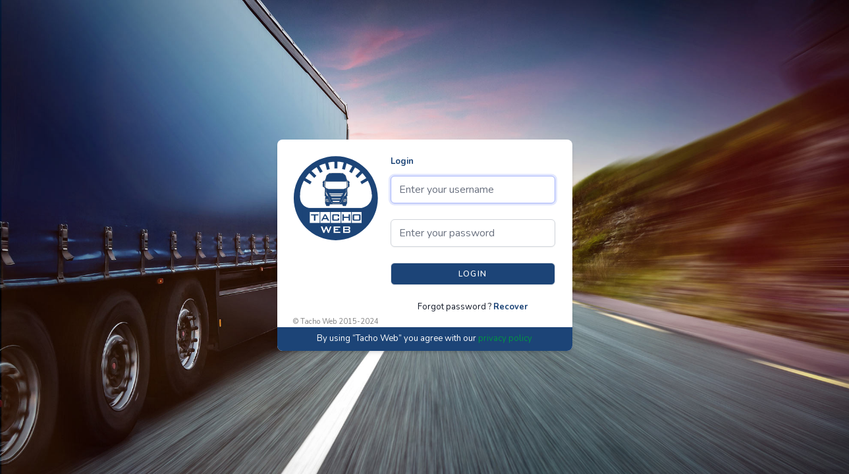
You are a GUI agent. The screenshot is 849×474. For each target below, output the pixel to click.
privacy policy (505, 338)
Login (402, 161)
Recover (510, 307)
